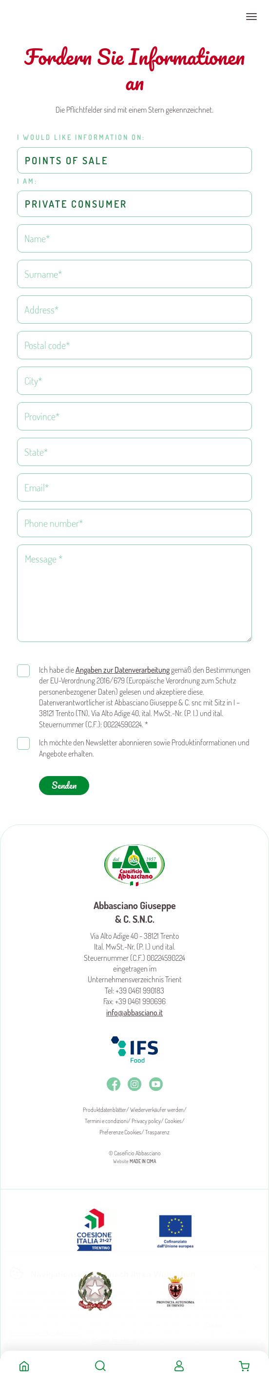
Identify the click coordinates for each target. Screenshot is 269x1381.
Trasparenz (157, 1132)
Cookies (173, 1121)
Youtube (156, 1084)
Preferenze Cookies (120, 1132)
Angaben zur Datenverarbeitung (123, 670)
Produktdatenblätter (104, 1109)
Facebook (113, 1084)
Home (24, 1366)
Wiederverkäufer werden (157, 1109)
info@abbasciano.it (134, 1012)
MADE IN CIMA (143, 1161)
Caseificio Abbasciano (46, 16)
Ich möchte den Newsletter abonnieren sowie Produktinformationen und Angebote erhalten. (144, 748)
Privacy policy (146, 1121)
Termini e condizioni (106, 1121)
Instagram (134, 1084)
